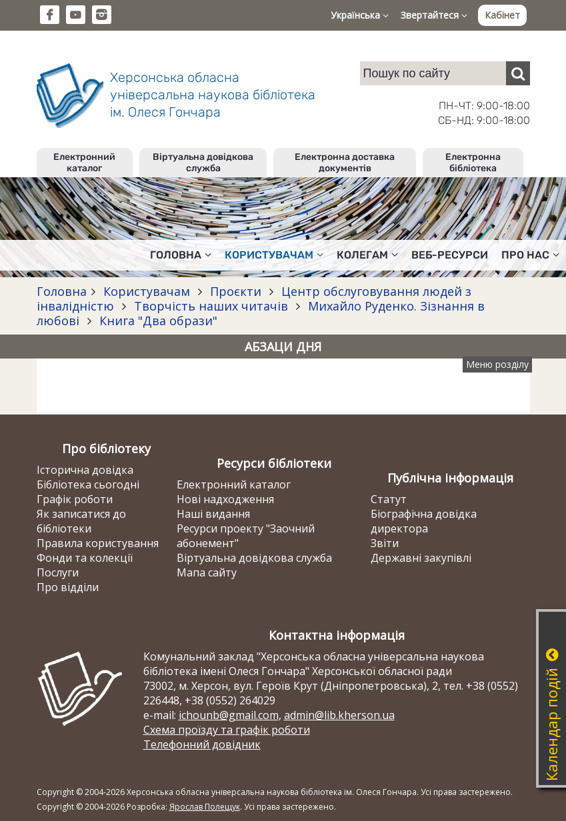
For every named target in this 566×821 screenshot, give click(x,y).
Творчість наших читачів (211, 306)
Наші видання (213, 513)
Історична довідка (85, 469)
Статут (389, 499)
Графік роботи (75, 499)
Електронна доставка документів (345, 162)
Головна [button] (180, 255)
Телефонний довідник (202, 744)
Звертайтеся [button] (434, 15)
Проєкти (236, 291)
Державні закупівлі (421, 557)
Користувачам (146, 291)
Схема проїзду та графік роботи (226, 729)
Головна (62, 291)
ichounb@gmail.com (229, 715)
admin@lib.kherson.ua (339, 715)
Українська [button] (360, 15)
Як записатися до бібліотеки (81, 521)
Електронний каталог (84, 162)
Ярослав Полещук (204, 806)
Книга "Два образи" (156, 321)
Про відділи (68, 587)
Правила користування (98, 543)
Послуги (58, 572)
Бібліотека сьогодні (88, 484)
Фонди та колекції (85, 557)
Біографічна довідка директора (424, 521)
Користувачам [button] (274, 255)
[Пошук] (518, 73)
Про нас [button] (530, 255)
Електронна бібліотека (473, 162)
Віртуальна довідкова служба (203, 162)
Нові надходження (225, 499)
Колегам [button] (367, 255)
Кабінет (502, 15)
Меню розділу (497, 364)
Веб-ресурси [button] (449, 255)
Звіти (385, 543)
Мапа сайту (207, 572)
